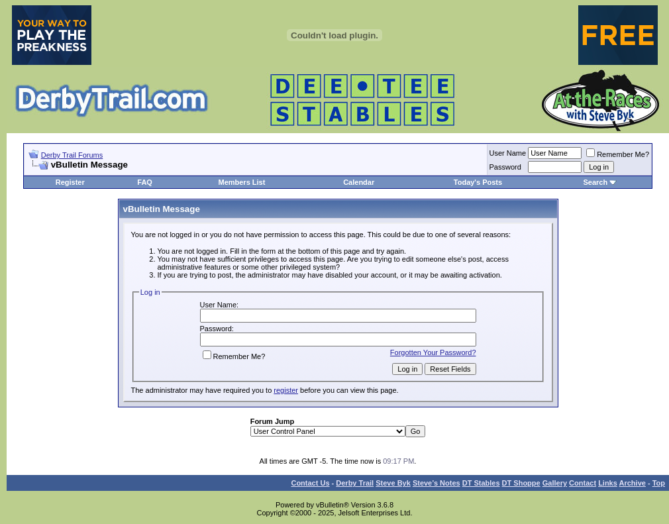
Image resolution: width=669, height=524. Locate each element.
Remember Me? (617, 154)
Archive (632, 483)
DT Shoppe (521, 483)
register (286, 390)
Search (595, 182)
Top (658, 483)
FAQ (144, 182)
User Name (508, 153)
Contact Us (310, 483)
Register (70, 182)
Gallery (554, 483)
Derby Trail (355, 483)
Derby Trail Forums (72, 155)
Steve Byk (393, 483)
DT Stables (481, 483)
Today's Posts (478, 182)
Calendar (358, 182)
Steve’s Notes (436, 483)
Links (607, 483)
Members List (241, 182)
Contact (582, 483)
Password (505, 167)
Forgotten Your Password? (433, 352)
